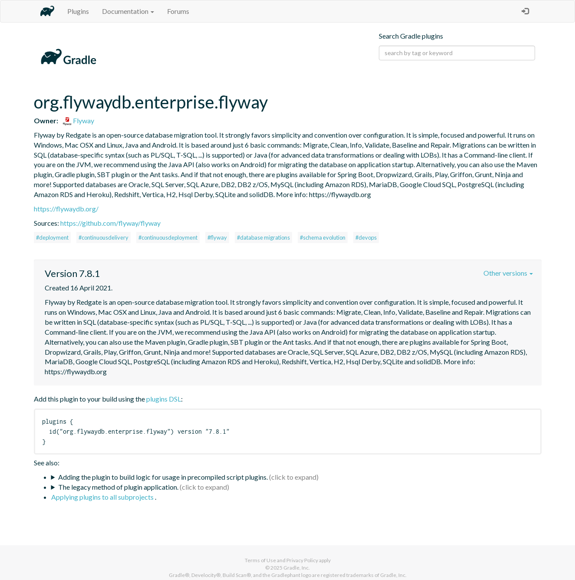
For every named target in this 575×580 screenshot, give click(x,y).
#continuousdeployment (167, 237)
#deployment (52, 237)
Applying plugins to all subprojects (103, 497)
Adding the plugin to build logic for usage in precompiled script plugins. (163, 477)
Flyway (78, 120)
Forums (178, 11)
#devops (366, 237)
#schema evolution (322, 237)
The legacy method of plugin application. (118, 487)
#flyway (217, 237)
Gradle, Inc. (296, 567)
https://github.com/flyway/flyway (110, 223)
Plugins (78, 11)
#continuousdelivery (103, 237)
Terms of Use (260, 560)
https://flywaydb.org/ (66, 208)
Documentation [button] (128, 11)
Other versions (508, 273)
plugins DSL (163, 399)
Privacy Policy (302, 560)
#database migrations (263, 237)
